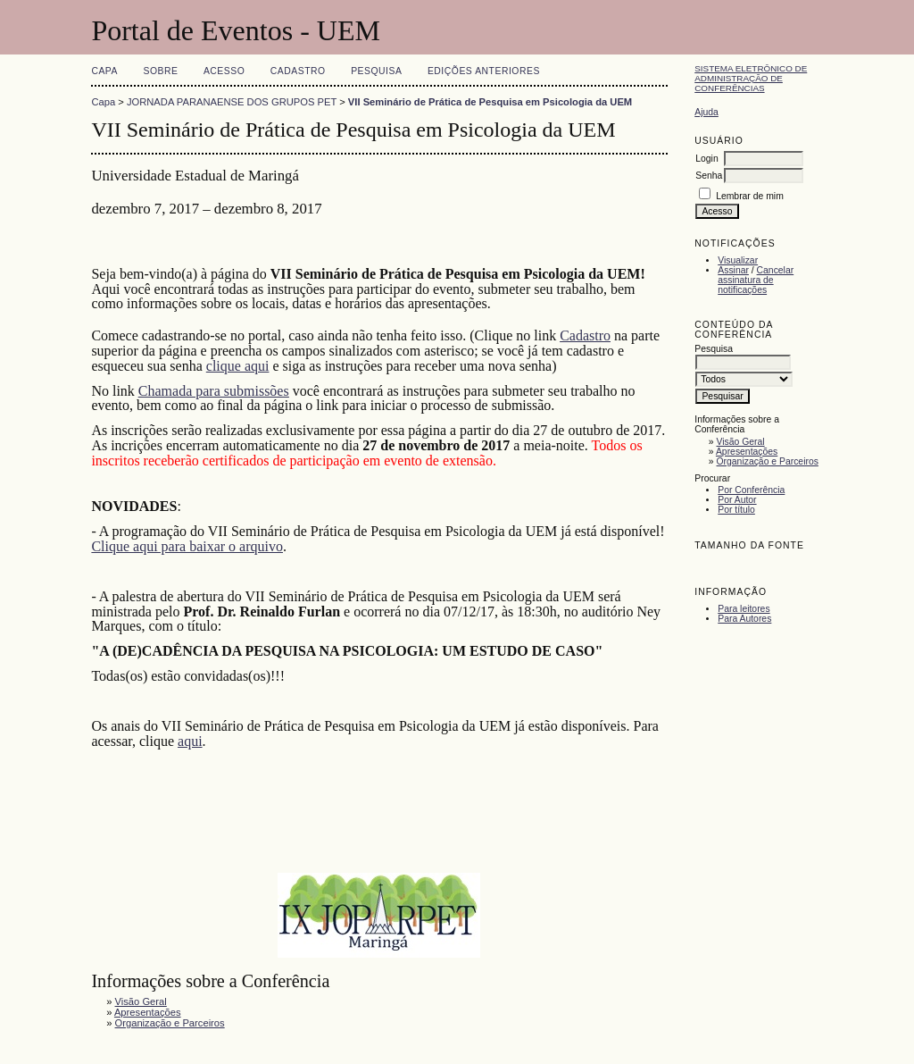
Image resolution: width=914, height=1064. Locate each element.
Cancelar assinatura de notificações (756, 280)
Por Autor (737, 500)
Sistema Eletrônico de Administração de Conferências (750, 78)
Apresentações (746, 452)
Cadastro (298, 71)
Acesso (224, 71)
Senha (708, 175)
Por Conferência (751, 490)
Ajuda (706, 112)
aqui (190, 741)
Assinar (733, 270)
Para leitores (743, 609)
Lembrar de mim (750, 196)
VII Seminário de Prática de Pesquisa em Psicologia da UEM (490, 101)
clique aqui (238, 365)
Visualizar (738, 260)
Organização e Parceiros (767, 461)
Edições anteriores (484, 71)
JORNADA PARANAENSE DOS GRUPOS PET (232, 101)
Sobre (160, 71)
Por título (736, 510)
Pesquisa (376, 71)
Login (706, 158)
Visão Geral (741, 442)
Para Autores (744, 619)
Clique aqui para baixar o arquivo (187, 546)
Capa (104, 71)
